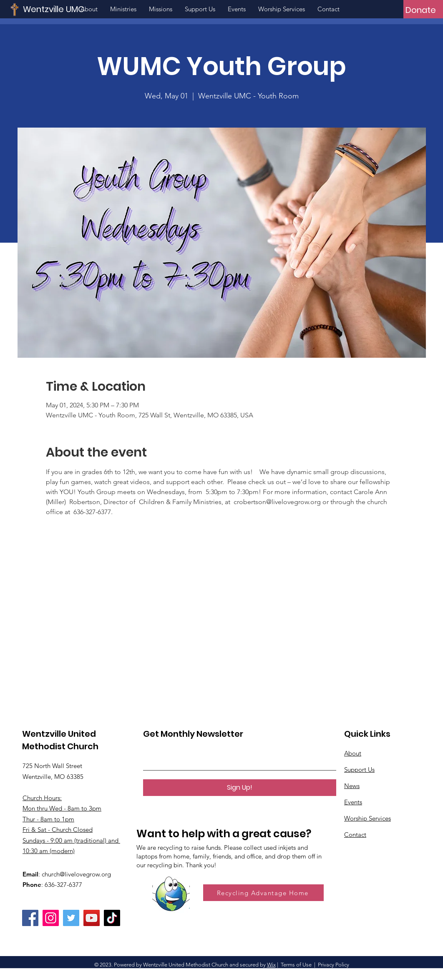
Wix (271, 964)
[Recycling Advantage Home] (263, 892)
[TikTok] (112, 918)
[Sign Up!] (239, 787)
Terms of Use (296, 964)
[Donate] (421, 10)
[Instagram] (51, 918)
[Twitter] (71, 918)
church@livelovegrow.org (76, 874)
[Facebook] (30, 918)
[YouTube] (91, 918)
